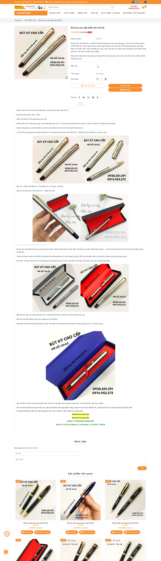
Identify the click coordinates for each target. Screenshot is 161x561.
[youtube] (142, 2)
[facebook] (134, 2)
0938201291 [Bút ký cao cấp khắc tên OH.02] (27, 2)
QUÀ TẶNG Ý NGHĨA (110, 13)
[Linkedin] (88, 97)
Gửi (142, 468)
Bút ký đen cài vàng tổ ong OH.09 (125, 523)
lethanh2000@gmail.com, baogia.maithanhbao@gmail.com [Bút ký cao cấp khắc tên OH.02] (67, 2)
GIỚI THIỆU (69, 13)
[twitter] (138, 2)
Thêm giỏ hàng (88, 86)
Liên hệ (94, 13)
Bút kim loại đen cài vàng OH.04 (35, 523)
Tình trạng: (75, 74)
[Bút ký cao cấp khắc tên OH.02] (29, 7)
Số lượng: (75, 79)
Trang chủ (55, 13)
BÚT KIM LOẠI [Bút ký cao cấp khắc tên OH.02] (30, 20)
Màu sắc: (74, 66)
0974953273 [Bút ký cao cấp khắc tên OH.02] (39, 2)
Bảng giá (82, 13)
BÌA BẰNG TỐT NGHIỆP (134, 13)
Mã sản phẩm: (76, 39)
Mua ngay (125, 90)
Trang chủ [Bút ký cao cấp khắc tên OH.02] (18, 20)
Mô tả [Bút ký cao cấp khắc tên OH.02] (80, 103)
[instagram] (146, 2)
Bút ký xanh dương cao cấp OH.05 (80, 523)
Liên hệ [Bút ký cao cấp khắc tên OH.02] (125, 86)
